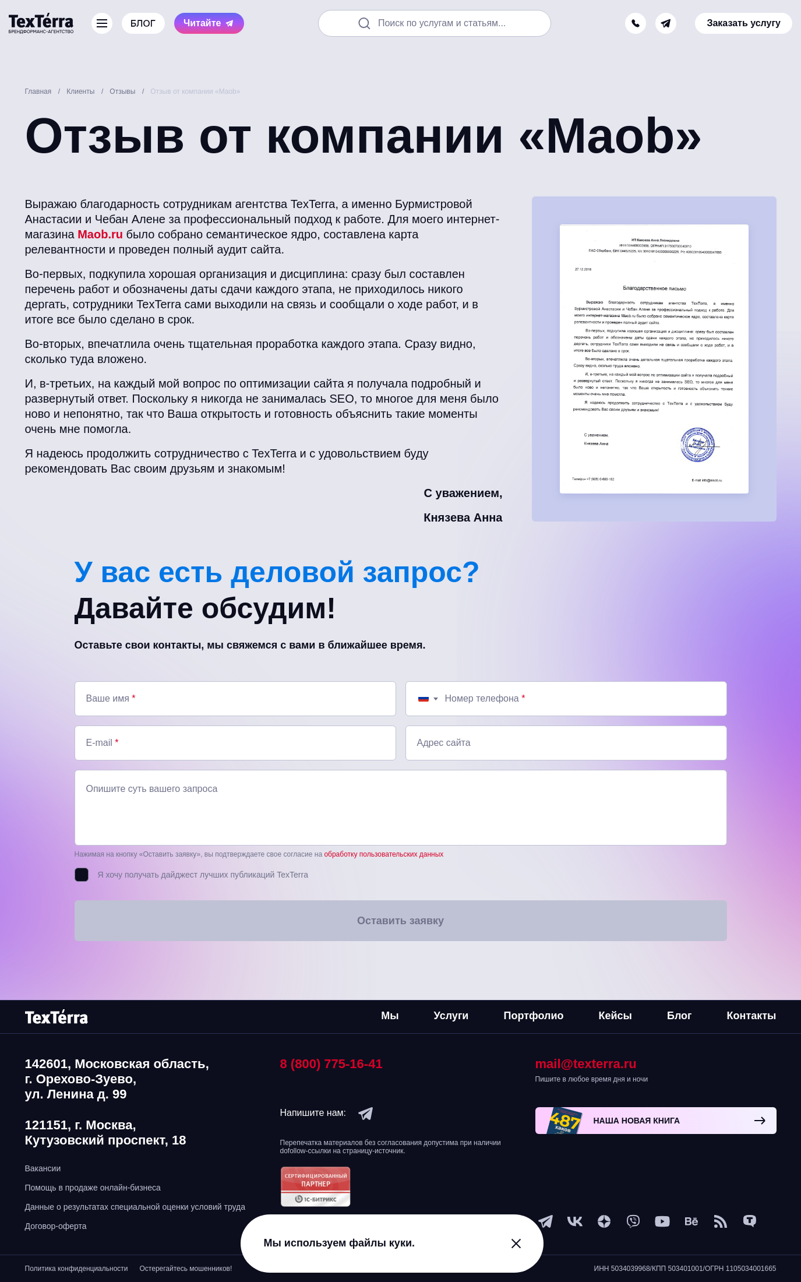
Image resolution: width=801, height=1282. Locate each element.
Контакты (752, 1016)
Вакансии (43, 1168)
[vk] (574, 1221)
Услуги (451, 1016)
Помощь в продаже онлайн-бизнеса (93, 1187)
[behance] (691, 1221)
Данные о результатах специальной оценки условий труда (135, 1206)
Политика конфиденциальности (76, 1269)
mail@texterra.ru (586, 1063)
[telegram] (665, 23)
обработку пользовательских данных (383, 854)
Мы (389, 1016)
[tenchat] (749, 1221)
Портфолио (533, 1016)
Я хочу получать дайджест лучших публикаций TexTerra (203, 874)
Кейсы (615, 1016)
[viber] (633, 1221)
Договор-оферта (56, 1226)
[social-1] (720, 1221)
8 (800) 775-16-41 (331, 1063)
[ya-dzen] (604, 1221)
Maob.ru (100, 234)
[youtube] (662, 1221)
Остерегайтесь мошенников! (186, 1269)
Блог (679, 1016)
